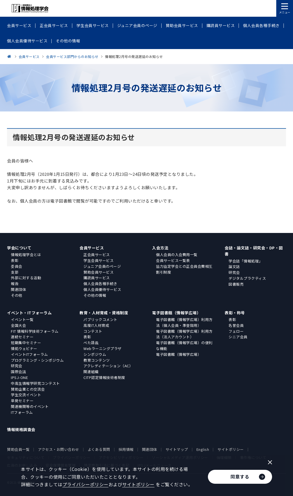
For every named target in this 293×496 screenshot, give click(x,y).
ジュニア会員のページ (102, 266)
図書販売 (236, 284)
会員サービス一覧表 (173, 260)
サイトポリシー (230, 449)
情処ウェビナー (24, 348)
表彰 (14, 260)
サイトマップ (176, 449)
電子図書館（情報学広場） (176, 312)
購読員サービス (96, 277)
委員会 (16, 266)
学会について (19, 248)
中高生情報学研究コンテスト (35, 383)
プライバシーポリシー (86, 484)
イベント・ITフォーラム (29, 312)
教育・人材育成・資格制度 (104, 312)
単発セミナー (22, 400)
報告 (14, 283)
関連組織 (91, 371)
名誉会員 (236, 325)
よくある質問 (99, 449)
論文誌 (234, 266)
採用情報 (126, 449)
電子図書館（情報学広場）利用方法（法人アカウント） (184, 334)
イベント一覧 (22, 319)
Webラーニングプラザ (102, 348)
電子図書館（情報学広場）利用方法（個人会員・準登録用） (184, 322)
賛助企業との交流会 (28, 389)
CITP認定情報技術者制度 (104, 377)
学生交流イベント (26, 394)
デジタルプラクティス (247, 278)
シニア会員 (238, 336)
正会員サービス (96, 254)
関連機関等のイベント (30, 406)
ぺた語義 (91, 342)
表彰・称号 (235, 312)
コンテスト (92, 331)
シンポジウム (94, 354)
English (202, 449)
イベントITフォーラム (29, 354)
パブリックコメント (100, 319)
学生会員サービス (98, 260)
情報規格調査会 (21, 429)
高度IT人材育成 (96, 325)
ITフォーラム (22, 412)
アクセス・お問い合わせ (58, 449)
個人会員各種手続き (100, 283)
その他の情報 (94, 295)
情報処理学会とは (26, 254)
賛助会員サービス (98, 272)
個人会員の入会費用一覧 (177, 254)
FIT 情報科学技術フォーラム (35, 331)
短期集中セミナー (26, 342)
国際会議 (18, 371)
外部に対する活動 (26, 277)
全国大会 (18, 325)
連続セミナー (22, 336)
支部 (14, 272)
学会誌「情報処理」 (246, 261)
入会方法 (160, 248)
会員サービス (92, 248)
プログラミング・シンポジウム (37, 360)
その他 (16, 295)
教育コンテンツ (96, 360)
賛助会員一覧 (18, 449)
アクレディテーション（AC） (108, 365)
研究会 (234, 272)
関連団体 (18, 289)
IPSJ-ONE (19, 377)
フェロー (236, 331)
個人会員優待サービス (102, 289)
